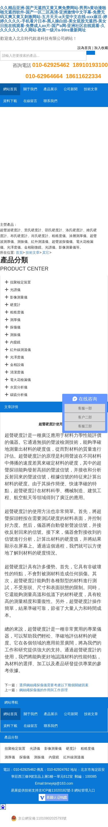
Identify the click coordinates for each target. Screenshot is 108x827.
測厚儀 (15, 320)
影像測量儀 (18, 297)
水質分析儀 (18, 387)
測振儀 (15, 335)
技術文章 (91, 89)
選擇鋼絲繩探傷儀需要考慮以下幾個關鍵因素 (53, 685)
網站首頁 (10, 89)
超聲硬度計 (16, 435)
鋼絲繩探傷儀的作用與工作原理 (43, 690)
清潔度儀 (17, 372)
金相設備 (17, 365)
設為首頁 (84, 48)
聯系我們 (50, 101)
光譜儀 (15, 290)
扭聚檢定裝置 (20, 282)
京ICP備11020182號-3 (56, 790)
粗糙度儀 (17, 312)
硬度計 (15, 305)
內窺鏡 (15, 342)
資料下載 (10, 101)
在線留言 (30, 101)
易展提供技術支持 (25, 790)
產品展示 (50, 89)
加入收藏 (101, 48)
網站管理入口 (84, 790)
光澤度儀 (17, 357)
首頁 (19, 253)
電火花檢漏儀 (20, 380)
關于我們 (30, 89)
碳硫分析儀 (18, 395)
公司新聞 (70, 89)
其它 (45, 253)
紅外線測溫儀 (20, 350)
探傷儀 (15, 327)
